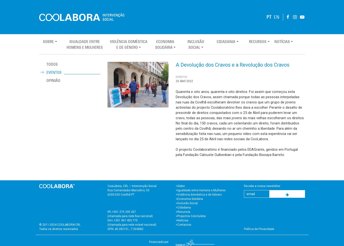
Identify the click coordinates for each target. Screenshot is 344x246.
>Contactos (183, 224)
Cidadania (226, 41)
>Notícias (182, 220)
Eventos (54, 72)
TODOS (52, 64)
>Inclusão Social (187, 203)
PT (268, 17)
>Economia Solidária (189, 199)
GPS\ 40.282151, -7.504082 (125, 229)
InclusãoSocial (195, 44)
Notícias (282, 41)
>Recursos (183, 212)
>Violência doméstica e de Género (199, 194)
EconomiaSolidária (164, 44)
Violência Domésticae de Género (128, 44)
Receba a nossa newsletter (262, 186)
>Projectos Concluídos (191, 216)
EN (276, 17)
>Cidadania (183, 207)
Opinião (53, 80)
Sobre (48, 41)
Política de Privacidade (259, 229)
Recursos (257, 41)
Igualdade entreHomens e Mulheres (85, 44)
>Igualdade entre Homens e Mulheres (201, 190)
